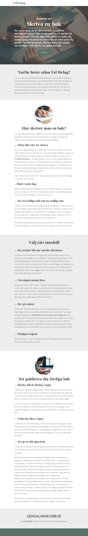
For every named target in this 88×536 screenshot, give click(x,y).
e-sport (37, 270)
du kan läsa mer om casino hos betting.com (49, 315)
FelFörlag (19, 3)
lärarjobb (28, 521)
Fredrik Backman (22, 159)
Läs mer (44, 52)
